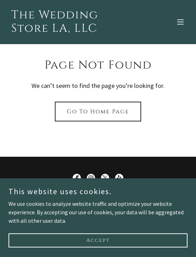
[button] (180, 22)
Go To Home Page (98, 111)
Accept (98, 240)
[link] (71, 29)
